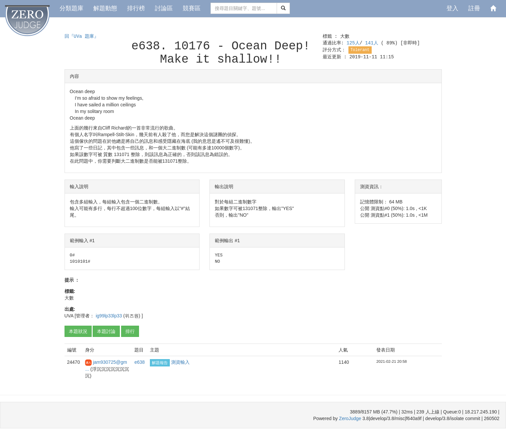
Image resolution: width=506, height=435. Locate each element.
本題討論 (106, 331)
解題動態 (105, 8)
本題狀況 (78, 331)
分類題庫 (71, 8)
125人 (352, 43)
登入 (452, 8)
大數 (344, 36)
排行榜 (136, 8)
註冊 (474, 8)
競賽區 (192, 8)
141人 (373, 43)
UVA (69, 315)
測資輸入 (180, 362)
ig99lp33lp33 (109, 315)
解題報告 (160, 362)
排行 (130, 331)
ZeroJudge (350, 418)
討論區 (164, 8)
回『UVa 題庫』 (82, 36)
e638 (139, 362)
